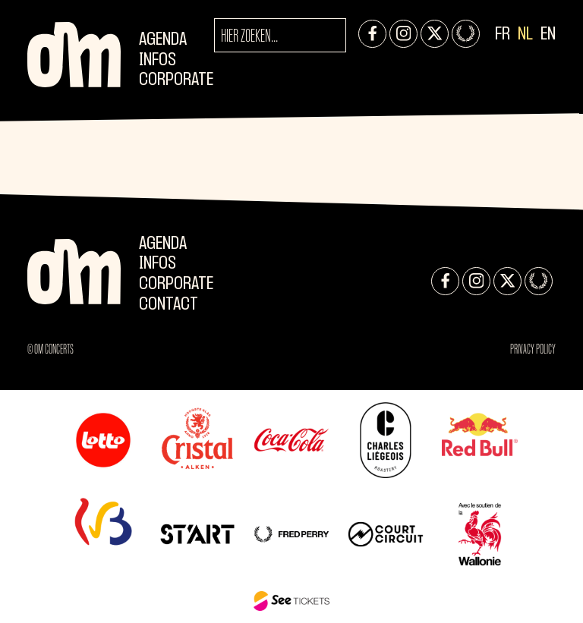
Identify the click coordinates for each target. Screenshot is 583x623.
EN (548, 34)
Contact (168, 304)
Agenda (163, 39)
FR (502, 34)
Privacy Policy (533, 349)
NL (525, 34)
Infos (157, 60)
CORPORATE (176, 80)
